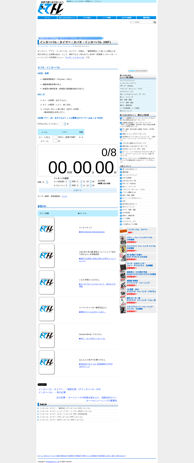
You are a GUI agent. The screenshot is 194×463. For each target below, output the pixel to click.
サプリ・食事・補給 (126, 100)
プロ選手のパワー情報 (129, 222)
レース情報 (107, 18)
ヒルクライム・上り (126, 89)
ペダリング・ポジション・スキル (131, 86)
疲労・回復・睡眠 (126, 97)
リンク (64, 194)
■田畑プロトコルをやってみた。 (92, 309)
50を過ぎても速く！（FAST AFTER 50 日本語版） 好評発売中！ (137, 254)
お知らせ (47, 453)
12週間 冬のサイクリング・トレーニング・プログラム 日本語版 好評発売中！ (137, 289)
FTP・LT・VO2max (126, 83)
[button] (65, 121)
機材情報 (146, 18)
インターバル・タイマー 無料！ (137, 228)
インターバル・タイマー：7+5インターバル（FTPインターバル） (61, 414)
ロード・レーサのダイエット (132, 195)
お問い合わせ (120, 453)
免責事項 (71, 453)
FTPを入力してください (48, 121)
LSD (123, 198)
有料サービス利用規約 (89, 453)
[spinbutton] (61, 121)
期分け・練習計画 (126, 103)
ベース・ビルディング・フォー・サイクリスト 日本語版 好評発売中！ (137, 263)
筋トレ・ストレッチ (126, 94)
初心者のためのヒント (129, 201)
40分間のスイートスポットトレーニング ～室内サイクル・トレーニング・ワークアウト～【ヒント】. (137, 136)
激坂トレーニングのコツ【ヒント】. (134, 131)
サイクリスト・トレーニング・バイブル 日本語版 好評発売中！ (137, 246)
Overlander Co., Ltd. (52, 459)
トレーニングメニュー (89, 36)
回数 (39, 179)
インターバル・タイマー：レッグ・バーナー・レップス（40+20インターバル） (66, 409)
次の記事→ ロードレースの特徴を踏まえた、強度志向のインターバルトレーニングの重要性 (86, 397)
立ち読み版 (126, 210)
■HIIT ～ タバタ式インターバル (92, 336)
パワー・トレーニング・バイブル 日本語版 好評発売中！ (137, 237)
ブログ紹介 (87, 18)
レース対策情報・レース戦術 (129, 106)
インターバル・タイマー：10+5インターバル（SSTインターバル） (61, 417)
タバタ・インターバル (74, 55)
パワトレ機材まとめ (129, 190)
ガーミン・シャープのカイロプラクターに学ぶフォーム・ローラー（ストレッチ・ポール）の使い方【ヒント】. (137, 151)
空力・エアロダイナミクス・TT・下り (133, 92)
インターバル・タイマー (128, 81)
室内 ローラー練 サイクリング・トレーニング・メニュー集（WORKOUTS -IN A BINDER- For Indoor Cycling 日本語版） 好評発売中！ (137, 298)
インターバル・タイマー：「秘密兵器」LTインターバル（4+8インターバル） (65, 406)
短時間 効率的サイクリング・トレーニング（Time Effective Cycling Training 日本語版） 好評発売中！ (137, 280)
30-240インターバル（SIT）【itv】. (134, 146)
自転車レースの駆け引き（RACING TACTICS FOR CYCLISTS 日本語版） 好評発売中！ (137, 272)
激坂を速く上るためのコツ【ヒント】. (135, 144)
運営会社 (64, 453)
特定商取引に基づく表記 (106, 453)
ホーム (47, 18)
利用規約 (78, 453)
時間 (74, 179)
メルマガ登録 (55, 453)
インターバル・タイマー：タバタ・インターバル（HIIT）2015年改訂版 (63, 411)
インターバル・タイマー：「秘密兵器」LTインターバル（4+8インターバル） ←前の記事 (69, 388)
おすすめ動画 (126, 18)
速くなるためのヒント (67, 18)
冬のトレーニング (126, 108)
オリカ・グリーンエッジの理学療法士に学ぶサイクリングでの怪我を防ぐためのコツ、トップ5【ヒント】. (137, 157)
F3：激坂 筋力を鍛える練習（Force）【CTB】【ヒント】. (137, 127)
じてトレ (51, 8)
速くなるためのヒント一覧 (68, 36)
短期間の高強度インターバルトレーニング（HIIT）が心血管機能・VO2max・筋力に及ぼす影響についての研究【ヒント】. (137, 122)
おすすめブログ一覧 (129, 178)
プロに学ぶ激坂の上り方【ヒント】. (134, 141)
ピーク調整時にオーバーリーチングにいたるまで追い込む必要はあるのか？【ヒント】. (137, 116)
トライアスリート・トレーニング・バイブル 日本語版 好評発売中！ (137, 306)
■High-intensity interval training (92, 229)
